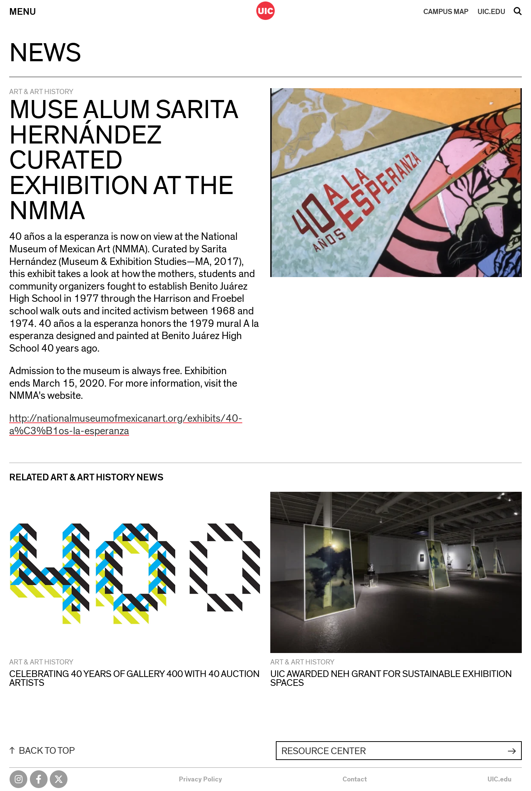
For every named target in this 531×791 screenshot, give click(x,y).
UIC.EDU (491, 11)
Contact (355, 779)
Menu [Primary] (22, 12)
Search (518, 13)
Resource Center (323, 751)
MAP (445, 11)
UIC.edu (499, 779)
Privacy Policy (200, 779)
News (45, 53)
